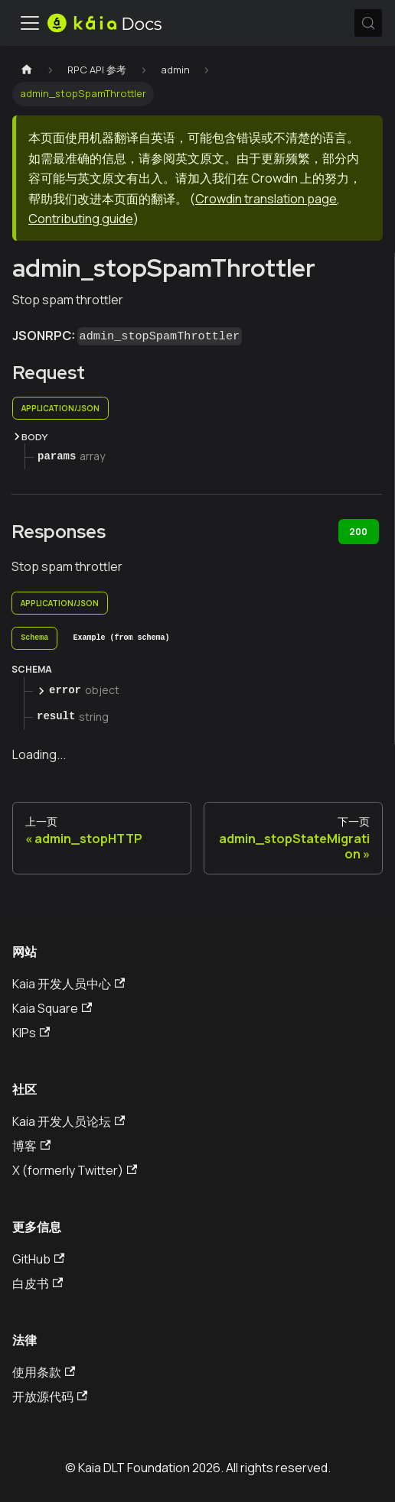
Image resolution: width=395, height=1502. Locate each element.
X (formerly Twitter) (74, 1170)
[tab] (34, 638)
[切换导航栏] (29, 22)
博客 (31, 1145)
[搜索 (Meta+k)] (368, 22)
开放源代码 (49, 1396)
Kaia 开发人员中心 (68, 983)
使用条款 (43, 1372)
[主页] (26, 70)
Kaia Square (52, 1008)
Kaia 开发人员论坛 (68, 1121)
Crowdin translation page (266, 198)
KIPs (31, 1032)
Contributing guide (80, 218)
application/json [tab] (60, 408)
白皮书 (37, 1283)
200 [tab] (358, 531)
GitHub (38, 1259)
